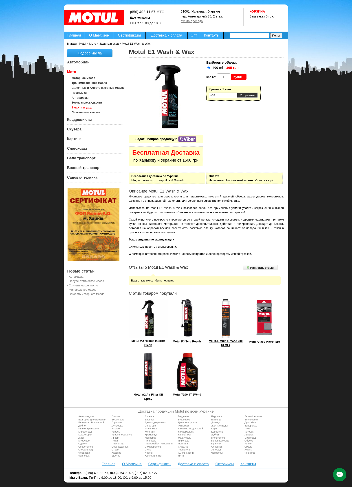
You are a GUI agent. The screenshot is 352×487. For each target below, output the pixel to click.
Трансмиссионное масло (89, 82)
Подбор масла (90, 53)
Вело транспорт (81, 158)
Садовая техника (82, 177)
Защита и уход (82, 107)
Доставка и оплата (166, 35)
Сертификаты (129, 35)
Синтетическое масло (83, 285)
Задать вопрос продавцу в (166, 139)
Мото (71, 72)
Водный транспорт (84, 168)
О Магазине (99, 35)
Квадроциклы (79, 119)
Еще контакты (140, 17)
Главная (74, 35)
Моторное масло (83, 78)
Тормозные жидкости (87, 102)
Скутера (74, 129)
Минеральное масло (82, 289)
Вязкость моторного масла (86, 294)
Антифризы (80, 97)
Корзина (257, 11)
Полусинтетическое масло (86, 281)
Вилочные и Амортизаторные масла (98, 87)
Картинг (74, 139)
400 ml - (226, 67)
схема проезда (192, 21)
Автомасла (76, 276)
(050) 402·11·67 (142, 12)
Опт (194, 35)
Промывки (79, 92)
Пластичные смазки (86, 112)
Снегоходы (77, 148)
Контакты (212, 35)
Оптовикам (224, 464)
